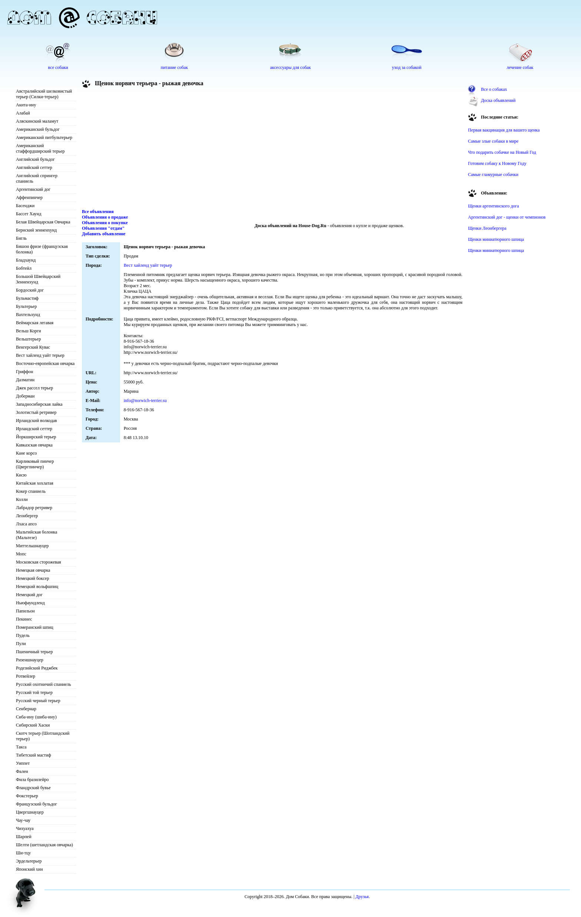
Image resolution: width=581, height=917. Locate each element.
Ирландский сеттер (34, 428)
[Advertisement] (272, 150)
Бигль (21, 238)
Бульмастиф (27, 298)
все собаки (58, 67)
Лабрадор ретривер (34, 507)
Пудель (23, 635)
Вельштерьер (28, 339)
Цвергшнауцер (30, 812)
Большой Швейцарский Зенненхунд (38, 279)
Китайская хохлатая (34, 483)
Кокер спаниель (31, 491)
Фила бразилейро (32, 779)
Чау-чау (23, 820)
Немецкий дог (29, 594)
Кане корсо (26, 453)
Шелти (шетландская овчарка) (44, 844)
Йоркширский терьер (36, 436)
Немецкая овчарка (33, 570)
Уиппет (23, 763)
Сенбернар (26, 708)
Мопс (21, 553)
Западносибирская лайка (39, 404)
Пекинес (24, 619)
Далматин (25, 379)
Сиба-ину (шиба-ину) (36, 717)
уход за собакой (407, 67)
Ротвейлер (25, 676)
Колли (22, 499)
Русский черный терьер (38, 700)
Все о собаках (494, 89)
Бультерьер (26, 306)
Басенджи (25, 205)
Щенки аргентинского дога (493, 206)
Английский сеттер (34, 167)
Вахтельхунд (28, 314)
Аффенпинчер (29, 197)
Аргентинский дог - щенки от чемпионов (507, 217)
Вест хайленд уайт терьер (40, 355)
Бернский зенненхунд (36, 230)
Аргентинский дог (33, 189)
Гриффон (24, 371)
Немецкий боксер (32, 578)
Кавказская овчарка (34, 445)
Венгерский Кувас (33, 347)
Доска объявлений (498, 100)
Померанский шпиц (34, 627)
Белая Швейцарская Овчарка (43, 222)
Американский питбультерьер (44, 137)
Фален (22, 771)
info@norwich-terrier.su (145, 400)
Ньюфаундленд (30, 602)
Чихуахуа (25, 828)
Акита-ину (26, 104)
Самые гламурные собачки (493, 174)
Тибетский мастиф (33, 755)
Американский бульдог (38, 129)
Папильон (25, 611)
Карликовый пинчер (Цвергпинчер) (35, 464)
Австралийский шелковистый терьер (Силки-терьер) (44, 94)
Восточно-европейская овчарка (45, 363)
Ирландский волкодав (36, 420)
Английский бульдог (35, 159)
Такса (21, 747)
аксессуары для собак (290, 67)
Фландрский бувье (33, 787)
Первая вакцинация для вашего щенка (504, 130)
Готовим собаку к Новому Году (497, 163)
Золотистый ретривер (36, 412)
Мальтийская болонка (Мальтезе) (36, 534)
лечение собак (520, 67)
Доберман (25, 396)
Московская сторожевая (38, 562)
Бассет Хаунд (29, 213)
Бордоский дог (30, 290)
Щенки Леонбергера (487, 228)
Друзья (362, 896)
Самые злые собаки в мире (493, 141)
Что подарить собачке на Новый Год (502, 152)
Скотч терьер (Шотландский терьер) (42, 736)
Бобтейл (23, 268)
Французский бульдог (36, 804)
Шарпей (23, 836)
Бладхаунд (26, 260)
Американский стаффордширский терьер (40, 148)
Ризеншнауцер (29, 659)
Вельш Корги (28, 330)
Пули (21, 643)
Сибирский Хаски (33, 725)
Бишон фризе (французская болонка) (42, 249)
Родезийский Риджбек (37, 668)
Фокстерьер (27, 795)
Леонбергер (27, 515)
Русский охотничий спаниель (43, 684)
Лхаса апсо (26, 523)
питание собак (174, 67)
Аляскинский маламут (37, 121)
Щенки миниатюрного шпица (496, 239)
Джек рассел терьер (34, 388)
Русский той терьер (34, 692)
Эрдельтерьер (29, 861)
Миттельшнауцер (32, 545)
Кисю (21, 475)
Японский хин (29, 869)
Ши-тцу (23, 852)
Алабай (23, 113)
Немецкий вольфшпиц (37, 586)
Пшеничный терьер (34, 651)
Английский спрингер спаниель (36, 178)
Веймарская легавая (34, 322)
